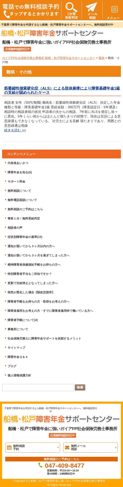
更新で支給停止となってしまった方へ (33, 283)
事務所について (18, 329)
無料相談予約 (19, 447)
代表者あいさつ (18, 163)
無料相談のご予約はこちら (25, 209)
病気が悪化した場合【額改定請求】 (31, 292)
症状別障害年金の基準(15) (25, 237)
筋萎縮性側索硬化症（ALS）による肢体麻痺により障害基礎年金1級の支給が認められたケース (62, 90)
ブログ (12, 366)
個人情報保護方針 (19, 375)
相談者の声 (15, 227)
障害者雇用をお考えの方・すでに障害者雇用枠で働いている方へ (50, 310)
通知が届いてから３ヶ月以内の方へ (31, 246)
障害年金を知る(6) (20, 172)
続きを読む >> (15, 130)
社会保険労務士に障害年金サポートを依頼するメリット (44, 338)
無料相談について (19, 190)
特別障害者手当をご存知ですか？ (30, 273)
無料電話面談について (22, 200)
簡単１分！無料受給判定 (24, 218)
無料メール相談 (78, 447)
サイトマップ (16, 347)
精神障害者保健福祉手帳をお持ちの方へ (34, 264)
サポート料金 (16, 181)
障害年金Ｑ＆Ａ (18, 357)
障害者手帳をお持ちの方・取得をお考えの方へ (39, 301)
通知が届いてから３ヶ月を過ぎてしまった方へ (39, 255)
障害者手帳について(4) (23, 320)
